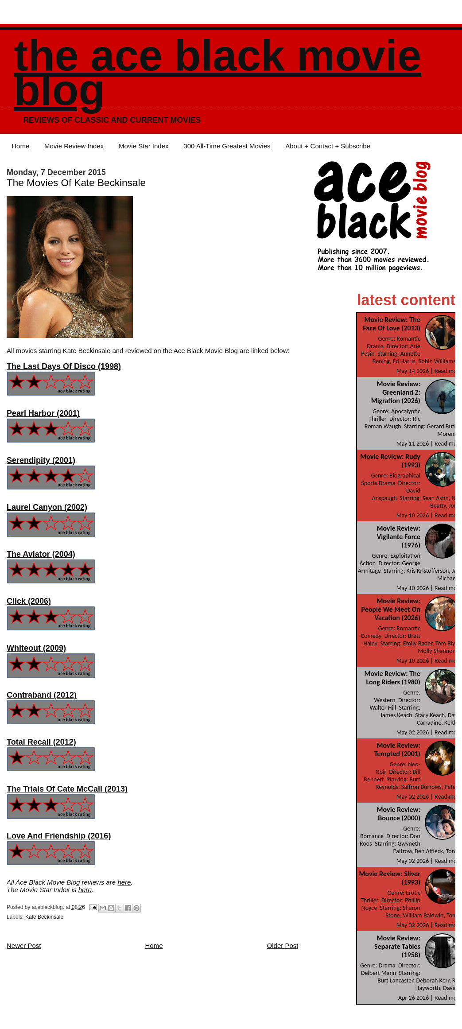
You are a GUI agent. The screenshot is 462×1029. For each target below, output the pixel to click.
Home (20, 146)
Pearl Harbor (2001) (43, 413)
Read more (448, 371)
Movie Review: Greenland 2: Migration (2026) (395, 392)
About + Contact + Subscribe (327, 146)
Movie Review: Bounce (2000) (398, 813)
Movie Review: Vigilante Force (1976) (398, 536)
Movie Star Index (144, 146)
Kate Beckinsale (44, 917)
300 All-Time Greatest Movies (226, 146)
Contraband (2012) (42, 695)
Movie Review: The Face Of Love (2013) (391, 323)
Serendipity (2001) (41, 460)
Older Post (283, 945)
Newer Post (24, 945)
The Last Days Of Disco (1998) (64, 366)
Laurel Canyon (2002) (47, 507)
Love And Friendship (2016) (59, 835)
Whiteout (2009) (36, 648)
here (124, 882)
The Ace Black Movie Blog (217, 72)
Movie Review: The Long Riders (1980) (392, 677)
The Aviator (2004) (41, 554)
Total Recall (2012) (41, 742)
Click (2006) (29, 601)
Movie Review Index (74, 146)
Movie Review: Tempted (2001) (397, 749)
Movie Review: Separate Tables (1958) (397, 946)
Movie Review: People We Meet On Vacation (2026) (390, 609)
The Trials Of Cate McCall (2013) (67, 788)
